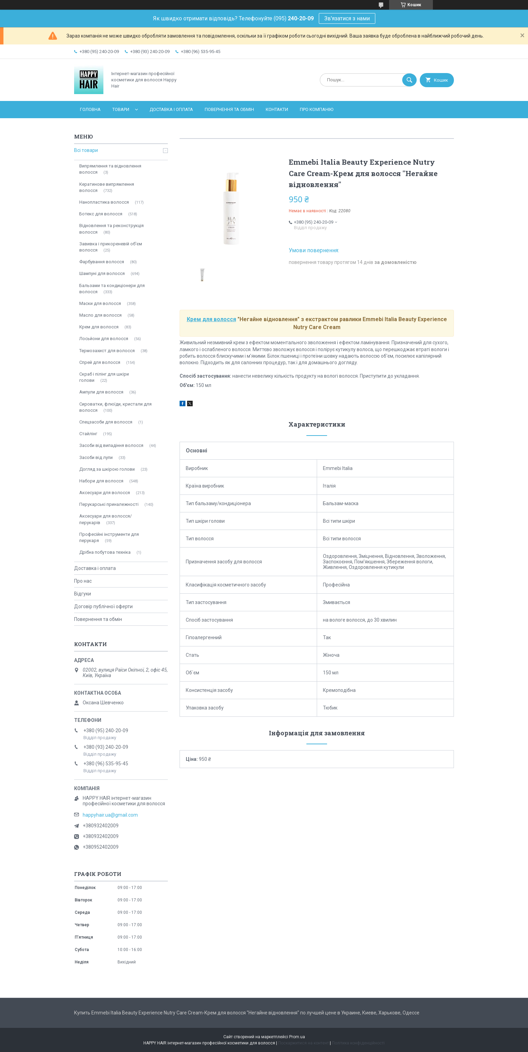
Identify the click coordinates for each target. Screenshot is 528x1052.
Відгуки (82, 593)
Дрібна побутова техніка (105, 552)
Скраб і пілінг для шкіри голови (104, 377)
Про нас (83, 581)
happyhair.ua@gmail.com (110, 815)
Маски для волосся (100, 303)
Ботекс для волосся (100, 213)
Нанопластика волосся (104, 202)
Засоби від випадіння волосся (111, 445)
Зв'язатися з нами (347, 18)
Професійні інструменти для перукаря (109, 537)
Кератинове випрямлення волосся (106, 187)
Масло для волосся (100, 315)
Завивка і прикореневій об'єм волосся (110, 247)
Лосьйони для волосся (103, 338)
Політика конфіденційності (358, 1043)
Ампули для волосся (101, 392)
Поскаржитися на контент (303, 1043)
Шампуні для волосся (102, 273)
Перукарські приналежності (109, 504)
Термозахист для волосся (107, 350)
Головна (90, 109)
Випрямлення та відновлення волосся (110, 169)
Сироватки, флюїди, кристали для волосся (115, 407)
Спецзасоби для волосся (105, 422)
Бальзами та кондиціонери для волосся (112, 288)
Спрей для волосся (99, 362)
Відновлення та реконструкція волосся (111, 228)
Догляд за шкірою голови (107, 469)
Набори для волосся (101, 480)
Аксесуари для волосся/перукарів (105, 519)
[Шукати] (409, 79)
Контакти (277, 109)
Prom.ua (297, 1036)
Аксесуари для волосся (104, 492)
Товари (120, 109)
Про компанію (316, 109)
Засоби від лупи (96, 457)
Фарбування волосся (101, 261)
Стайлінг (88, 433)
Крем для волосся (211, 319)
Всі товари (86, 150)
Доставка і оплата (171, 109)
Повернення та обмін (229, 109)
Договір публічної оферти (103, 606)
